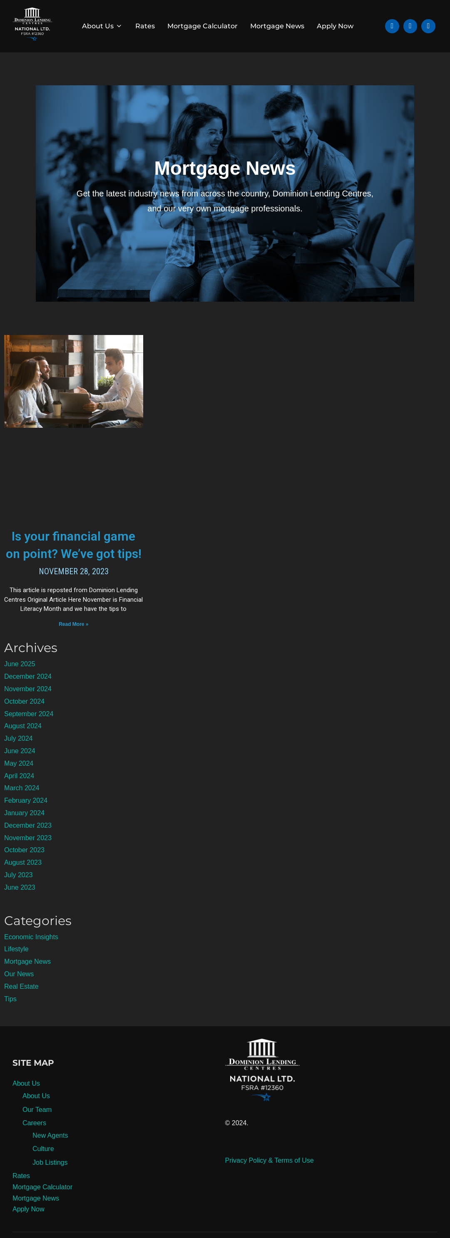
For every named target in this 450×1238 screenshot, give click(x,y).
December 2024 (28, 694)
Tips (10, 1016)
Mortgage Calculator (202, 26)
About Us (102, 26)
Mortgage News (277, 26)
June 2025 (19, 681)
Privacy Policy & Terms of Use (269, 1178)
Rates (145, 26)
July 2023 (18, 892)
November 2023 (28, 855)
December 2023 (28, 843)
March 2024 (22, 805)
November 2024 (28, 706)
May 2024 (18, 781)
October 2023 (24, 867)
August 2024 (23, 743)
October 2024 (24, 719)
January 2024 (24, 830)
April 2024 (19, 793)
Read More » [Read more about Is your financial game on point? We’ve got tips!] (73, 642)
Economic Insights (31, 954)
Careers (34, 1140)
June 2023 (19, 905)
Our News (19, 991)
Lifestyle (16, 966)
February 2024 (25, 818)
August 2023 (23, 880)
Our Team (37, 1127)
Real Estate (21, 1004)
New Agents (50, 1153)
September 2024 (28, 731)
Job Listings (50, 1180)
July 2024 (18, 756)
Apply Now (335, 26)
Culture (43, 1166)
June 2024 (19, 768)
